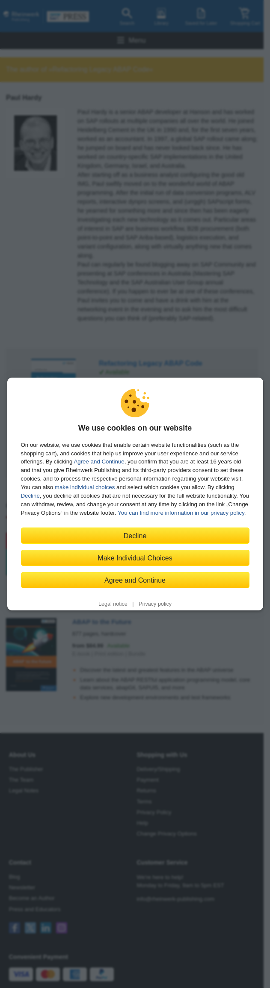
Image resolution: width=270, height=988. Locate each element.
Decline (30, 496)
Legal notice (113, 604)
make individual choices (85, 487)
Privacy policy (155, 604)
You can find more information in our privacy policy (181, 513)
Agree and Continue (99, 461)
